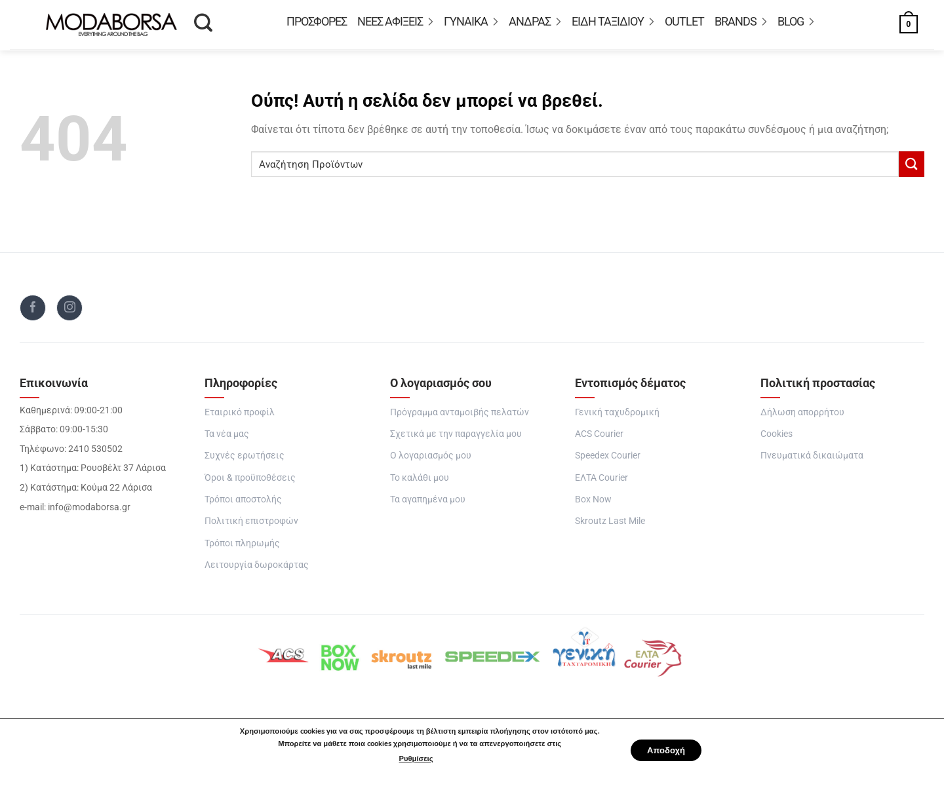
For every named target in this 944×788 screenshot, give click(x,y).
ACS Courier (599, 437)
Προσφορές (316, 23)
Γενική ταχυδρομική (617, 416)
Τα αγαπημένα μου (427, 503)
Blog (795, 23)
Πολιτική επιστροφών (251, 525)
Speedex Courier (607, 459)
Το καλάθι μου (419, 481)
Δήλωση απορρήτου (802, 416)
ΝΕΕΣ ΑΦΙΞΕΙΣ (395, 23)
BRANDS (741, 23)
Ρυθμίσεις (412, 759)
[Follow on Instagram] (69, 312)
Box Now (593, 503)
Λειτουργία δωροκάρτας (257, 568)
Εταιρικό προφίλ (240, 416)
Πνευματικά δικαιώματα (811, 459)
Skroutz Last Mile (610, 525)
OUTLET (684, 23)
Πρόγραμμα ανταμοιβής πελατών (459, 416)
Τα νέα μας (227, 437)
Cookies (776, 437)
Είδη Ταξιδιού (613, 23)
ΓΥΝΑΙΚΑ (471, 23)
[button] (895, 27)
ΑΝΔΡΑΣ (535, 23)
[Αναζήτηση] (203, 26)
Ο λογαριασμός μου (430, 459)
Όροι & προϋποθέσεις (250, 481)
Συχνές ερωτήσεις (245, 459)
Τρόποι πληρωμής (242, 547)
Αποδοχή (666, 750)
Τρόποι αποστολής (243, 503)
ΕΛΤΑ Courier (601, 481)
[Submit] (911, 168)
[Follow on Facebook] (33, 312)
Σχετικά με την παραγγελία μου (456, 437)
